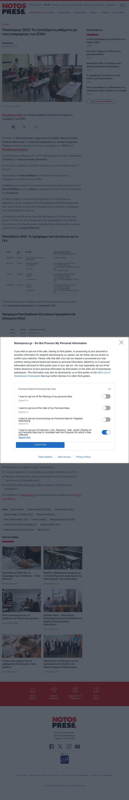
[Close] (122, 343)
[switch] (106, 396)
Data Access (64, 457)
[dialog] (64, 400)
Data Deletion (45, 457)
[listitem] (64, 389)
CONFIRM (40, 445)
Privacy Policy (83, 457)
